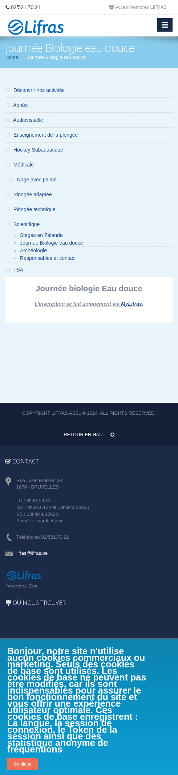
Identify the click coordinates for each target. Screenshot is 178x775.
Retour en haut (89, 434)
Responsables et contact (48, 258)
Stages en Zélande (41, 235)
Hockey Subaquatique (34, 150)
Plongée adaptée (28, 194)
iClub (32, 586)
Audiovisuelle (24, 120)
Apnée (16, 105)
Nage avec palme (33, 179)
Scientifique (22, 224)
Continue (22, 764)
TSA (14, 270)
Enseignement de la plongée (41, 135)
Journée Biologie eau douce (51, 243)
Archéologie (33, 250)
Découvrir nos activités (35, 90)
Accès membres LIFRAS (138, 7)
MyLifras (131, 304)
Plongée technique (30, 209)
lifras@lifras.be (32, 553)
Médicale (19, 165)
